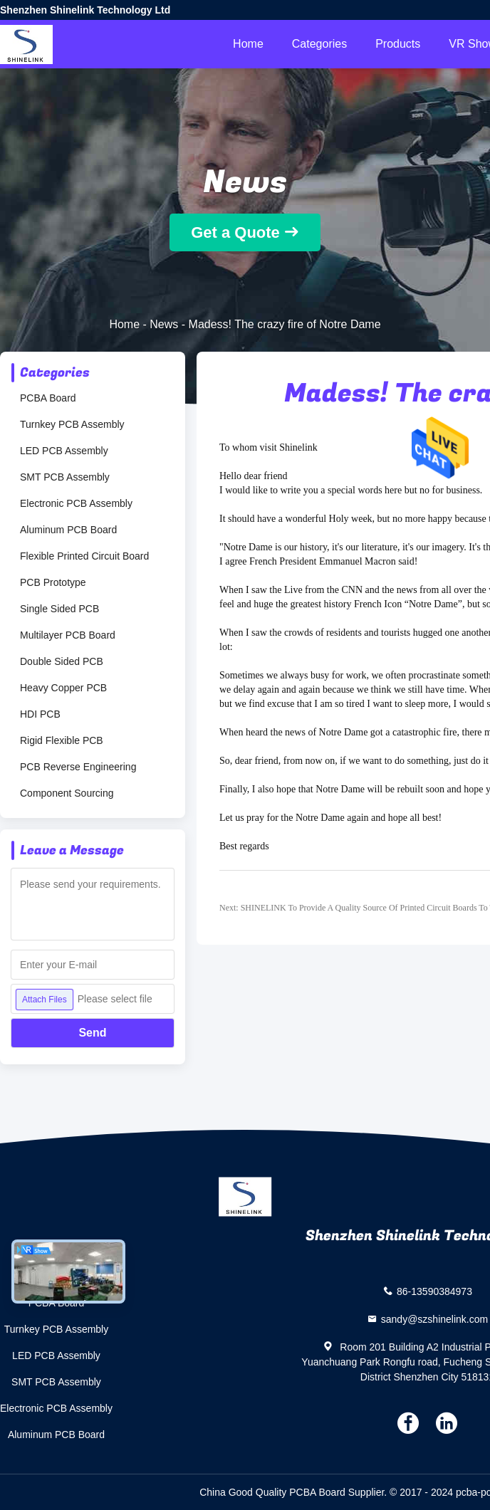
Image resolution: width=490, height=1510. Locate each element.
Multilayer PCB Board (67, 635)
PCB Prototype (53, 582)
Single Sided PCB (59, 608)
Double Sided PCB (61, 661)
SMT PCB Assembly (65, 477)
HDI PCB (40, 714)
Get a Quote (235, 232)
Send (92, 1033)
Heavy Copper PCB (63, 687)
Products (397, 44)
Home (248, 44)
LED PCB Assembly (64, 450)
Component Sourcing (67, 793)
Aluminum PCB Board (68, 529)
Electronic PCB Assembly (76, 503)
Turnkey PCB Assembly (72, 424)
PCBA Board (48, 398)
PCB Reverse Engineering (78, 766)
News (164, 324)
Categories (319, 44)
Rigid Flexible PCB (61, 740)
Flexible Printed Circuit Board (84, 556)
